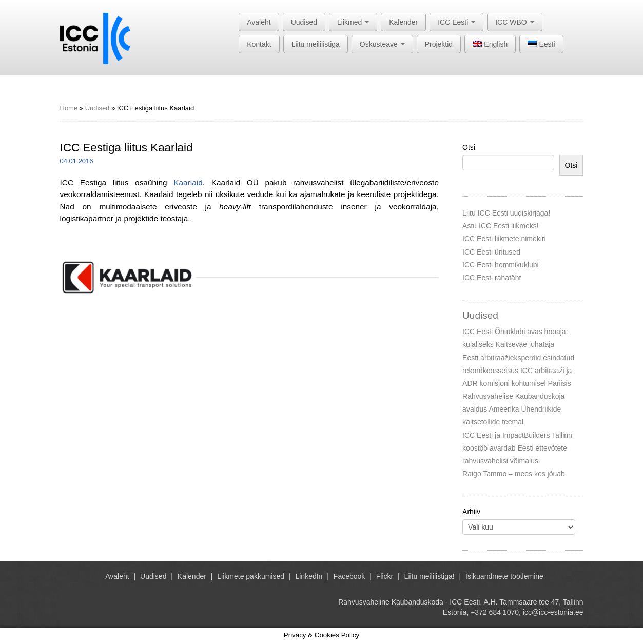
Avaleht (258, 22)
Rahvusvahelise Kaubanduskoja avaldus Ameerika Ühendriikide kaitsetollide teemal (513, 409)
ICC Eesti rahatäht (491, 278)
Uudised (304, 22)
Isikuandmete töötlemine (504, 576)
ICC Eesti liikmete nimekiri (504, 239)
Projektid (439, 44)
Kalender (403, 22)
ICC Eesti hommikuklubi (500, 265)
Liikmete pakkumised (250, 576)
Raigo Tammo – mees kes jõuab (513, 474)
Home (69, 108)
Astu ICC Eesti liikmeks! (500, 226)
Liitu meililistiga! (429, 576)
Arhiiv (471, 512)
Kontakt (259, 44)
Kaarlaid (187, 182)
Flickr (384, 576)
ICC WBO (514, 22)
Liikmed (353, 22)
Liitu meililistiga (315, 44)
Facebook (349, 576)
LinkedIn (308, 576)
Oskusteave (382, 44)
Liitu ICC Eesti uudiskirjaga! (506, 213)
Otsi (468, 147)
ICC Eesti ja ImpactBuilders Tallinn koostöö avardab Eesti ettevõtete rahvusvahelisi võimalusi (517, 448)
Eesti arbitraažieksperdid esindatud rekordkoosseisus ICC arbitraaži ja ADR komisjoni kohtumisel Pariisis (518, 370)
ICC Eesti (456, 22)
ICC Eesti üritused (491, 252)
